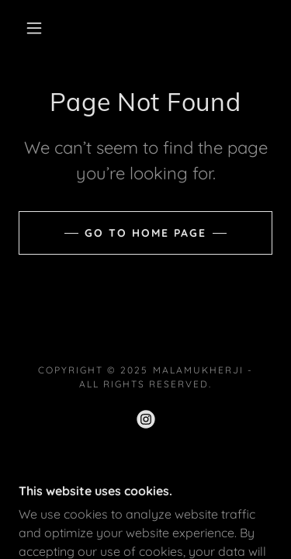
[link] (145, 419)
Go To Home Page (145, 233)
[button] (34, 27)
